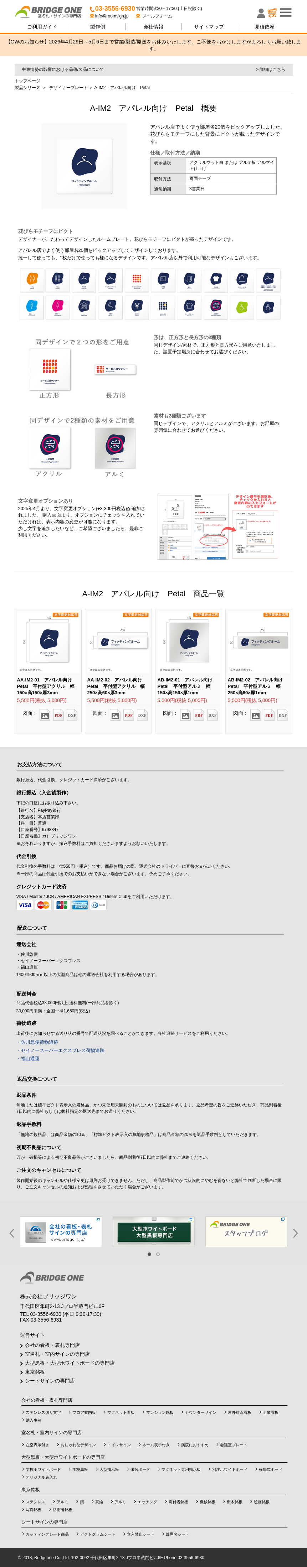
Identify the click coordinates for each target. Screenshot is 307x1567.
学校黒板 (80, 1469)
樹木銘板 (234, 1502)
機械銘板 (207, 1502)
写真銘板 (33, 1510)
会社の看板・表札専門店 (52, 1345)
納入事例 (33, 1420)
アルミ (62, 1502)
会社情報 (153, 27)
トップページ (27, 80)
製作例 (97, 27)
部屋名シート (177, 1534)
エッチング (147, 1502)
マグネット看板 (121, 1412)
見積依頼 (265, 27)
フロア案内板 (84, 1412)
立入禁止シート (140, 1534)
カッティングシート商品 (47, 1534)
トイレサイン (119, 1445)
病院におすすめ (195, 1445)
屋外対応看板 (239, 1412)
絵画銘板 (262, 1502)
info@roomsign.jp (110, 16)
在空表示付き (37, 1445)
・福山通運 (28, 1058)
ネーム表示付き (156, 1445)
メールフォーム (154, 16)
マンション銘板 (160, 1412)
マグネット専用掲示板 (181, 1469)
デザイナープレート (68, 87)
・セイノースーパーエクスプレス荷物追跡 (60, 1050)
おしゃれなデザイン (78, 1445)
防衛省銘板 (62, 1510)
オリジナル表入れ (41, 1477)
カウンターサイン (200, 1412)
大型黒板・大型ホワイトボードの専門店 (70, 1363)
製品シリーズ (27, 87)
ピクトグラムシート (98, 1534)
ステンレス (35, 1502)
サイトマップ (209, 27)
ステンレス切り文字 (43, 1412)
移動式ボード (270, 1469)
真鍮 (99, 1502)
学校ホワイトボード (43, 1469)
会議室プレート (233, 1445)
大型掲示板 (109, 1469)
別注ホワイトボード (229, 1469)
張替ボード (140, 1469)
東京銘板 (35, 1372)
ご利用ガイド (42, 27)
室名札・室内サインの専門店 (57, 1354)
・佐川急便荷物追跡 (37, 1042)
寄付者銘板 (178, 1502)
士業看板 (270, 1412)
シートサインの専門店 (50, 1381)
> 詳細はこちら (270, 69)
